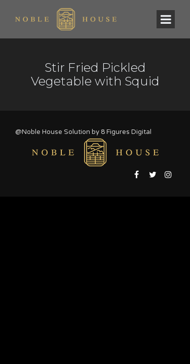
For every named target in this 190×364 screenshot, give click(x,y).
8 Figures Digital (126, 132)
